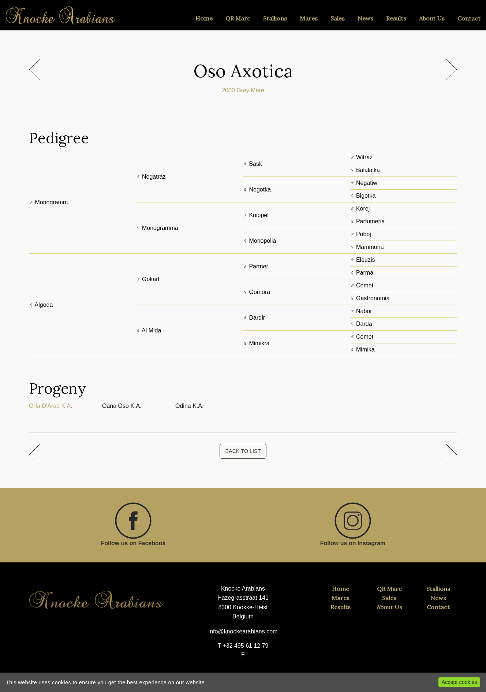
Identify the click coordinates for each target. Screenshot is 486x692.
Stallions (275, 18)
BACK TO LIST (243, 451)
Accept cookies (459, 682)
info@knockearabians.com (243, 631)
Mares (309, 18)
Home (204, 18)
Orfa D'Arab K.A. (50, 406)
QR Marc (237, 18)
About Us (432, 18)
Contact (469, 18)
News (365, 18)
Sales (337, 18)
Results (396, 18)
